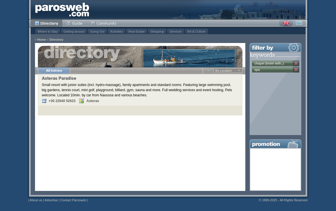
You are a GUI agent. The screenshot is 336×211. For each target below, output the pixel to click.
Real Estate (137, 31)
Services (176, 31)
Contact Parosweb (73, 200)
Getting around (73, 31)
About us (36, 200)
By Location (223, 70)
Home (41, 39)
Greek (299, 23)
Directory (46, 23)
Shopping (157, 31)
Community (104, 23)
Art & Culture (196, 31)
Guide (74, 23)
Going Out (97, 31)
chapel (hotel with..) (269, 63)
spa (257, 69)
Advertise (51, 200)
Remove (296, 63)
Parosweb (62, 9)
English (286, 23)
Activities (116, 31)
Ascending (208, 70)
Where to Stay (48, 31)
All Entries (54, 70)
